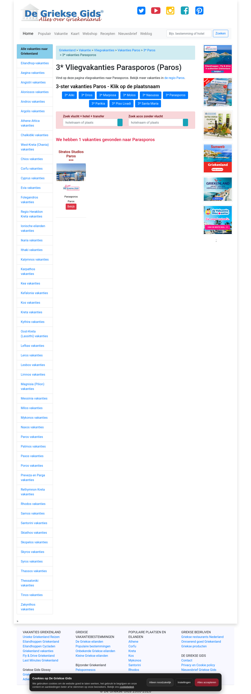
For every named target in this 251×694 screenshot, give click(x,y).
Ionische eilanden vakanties (33, 228)
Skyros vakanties (32, 552)
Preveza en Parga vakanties (33, 477)
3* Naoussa (150, 95)
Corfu (132, 646)
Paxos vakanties (32, 456)
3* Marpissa (107, 95)
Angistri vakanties (33, 82)
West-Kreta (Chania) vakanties (35, 147)
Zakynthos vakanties (28, 607)
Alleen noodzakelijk (160, 682)
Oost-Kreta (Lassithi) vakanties (34, 334)
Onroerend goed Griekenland (201, 641)
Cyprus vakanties (33, 178)
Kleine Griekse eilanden (92, 656)
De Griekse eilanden (89, 641)
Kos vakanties (30, 302)
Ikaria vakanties (32, 240)
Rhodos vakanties (33, 504)
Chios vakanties (32, 159)
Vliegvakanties (104, 50)
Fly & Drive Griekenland (39, 656)
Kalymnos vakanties (35, 259)
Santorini (134, 665)
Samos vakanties (33, 513)
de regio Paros (174, 78)
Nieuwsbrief (127, 34)
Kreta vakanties (31, 312)
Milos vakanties (32, 408)
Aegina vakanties (33, 73)
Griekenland (67, 50)
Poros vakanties (32, 465)
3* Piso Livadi (121, 103)
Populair (44, 34)
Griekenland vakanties (38, 651)
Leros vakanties (32, 355)
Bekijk (71, 206)
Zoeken (221, 33)
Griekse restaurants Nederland (202, 637)
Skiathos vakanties (34, 533)
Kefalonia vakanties (34, 293)
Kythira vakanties (33, 322)
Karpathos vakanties (28, 271)
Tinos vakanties (32, 595)
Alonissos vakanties (35, 92)
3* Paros (149, 50)
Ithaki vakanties (32, 250)
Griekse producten (194, 646)
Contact (186, 660)
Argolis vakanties (33, 111)
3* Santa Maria (148, 103)
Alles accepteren (206, 682)
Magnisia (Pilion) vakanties (32, 386)
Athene (133, 641)
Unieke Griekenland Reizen (41, 637)
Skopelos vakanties (34, 542)
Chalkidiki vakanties (34, 135)
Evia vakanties (31, 188)
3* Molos (129, 95)
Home (28, 33)
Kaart (75, 34)
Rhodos (133, 670)
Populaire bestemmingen (93, 646)
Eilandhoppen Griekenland (41, 641)
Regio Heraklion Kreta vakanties (32, 214)
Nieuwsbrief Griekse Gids (198, 670)
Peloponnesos (85, 670)
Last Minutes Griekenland (40, 660)
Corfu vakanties (32, 168)
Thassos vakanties (34, 571)
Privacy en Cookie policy (198, 665)
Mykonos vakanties (34, 417)
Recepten (107, 34)
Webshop (90, 34)
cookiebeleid (127, 686)
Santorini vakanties (34, 523)
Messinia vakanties (34, 398)
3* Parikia (98, 103)
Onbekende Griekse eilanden (95, 651)
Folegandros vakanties (29, 200)
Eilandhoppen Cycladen (39, 646)
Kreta (132, 651)
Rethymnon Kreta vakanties (33, 492)
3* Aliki (69, 95)
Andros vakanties (33, 101)
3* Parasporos (175, 95)
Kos (131, 656)
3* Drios (86, 95)
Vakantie (61, 34)
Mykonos (134, 660)
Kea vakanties (30, 283)
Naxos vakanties (32, 427)
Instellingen (184, 682)
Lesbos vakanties (33, 365)
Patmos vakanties (33, 446)
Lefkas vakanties (32, 346)
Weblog (146, 34)
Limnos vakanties (33, 374)
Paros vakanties (32, 437)
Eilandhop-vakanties (35, 63)
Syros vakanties (32, 561)
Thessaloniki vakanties (29, 583)
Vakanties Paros (128, 50)
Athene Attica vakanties (30, 123)
